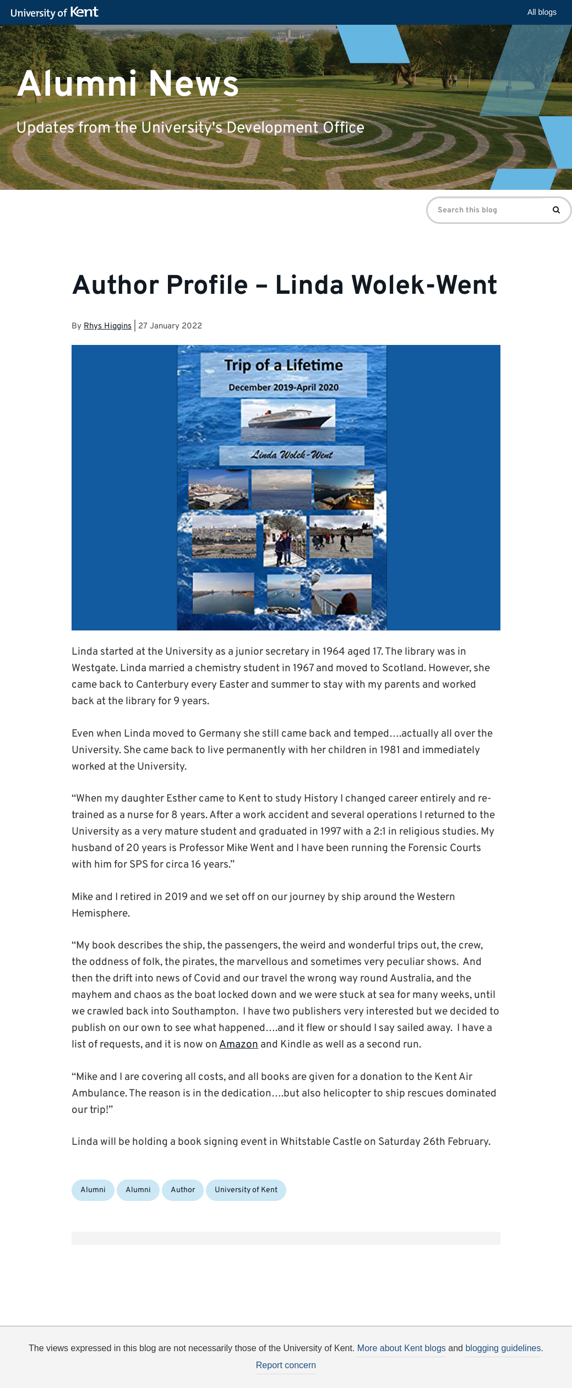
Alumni (93, 1190)
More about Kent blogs (401, 1348)
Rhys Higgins (108, 326)
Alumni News (128, 85)
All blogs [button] (542, 12)
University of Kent (246, 1190)
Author (183, 1190)
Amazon (238, 1044)
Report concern (286, 1365)
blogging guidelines (503, 1348)
